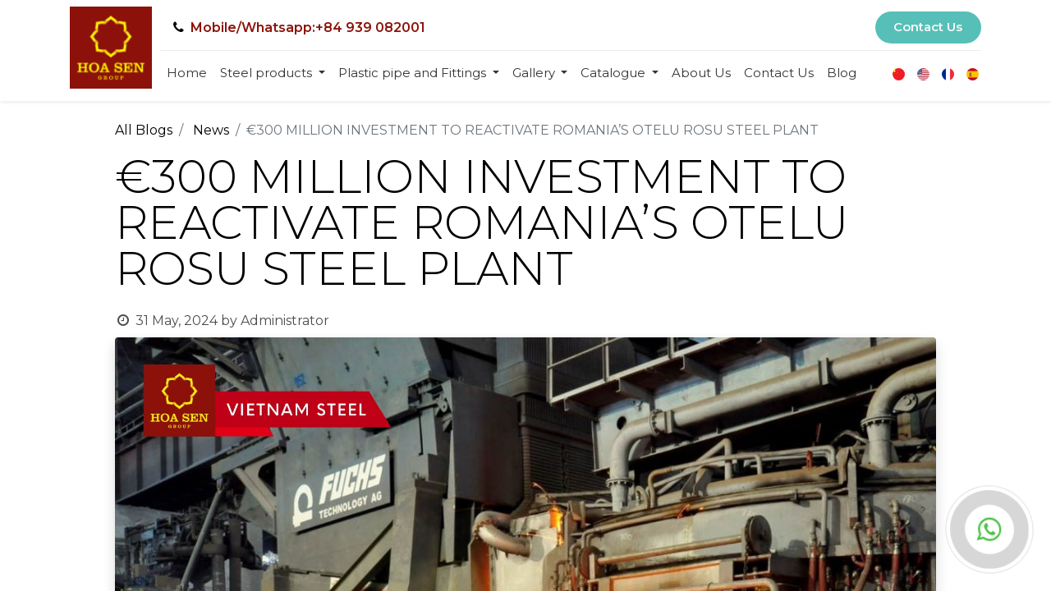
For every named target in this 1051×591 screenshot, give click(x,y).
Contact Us (927, 26)
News (211, 130)
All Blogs (143, 130)
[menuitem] (186, 73)
